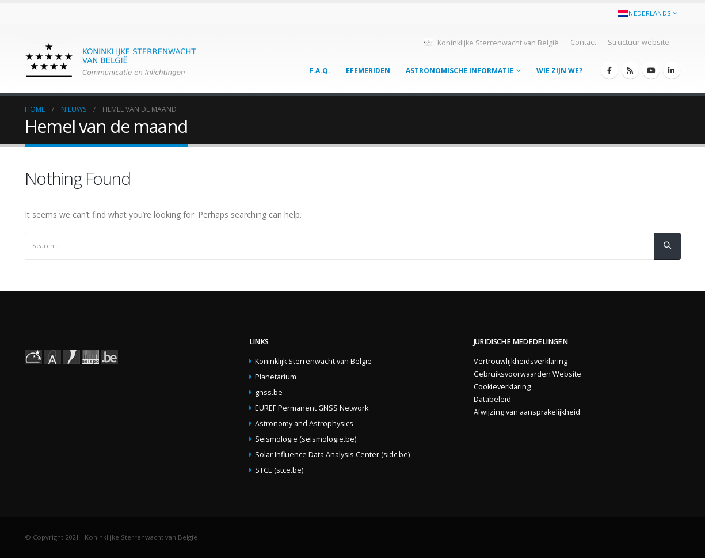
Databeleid (492, 399)
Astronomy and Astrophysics (304, 423)
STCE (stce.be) (279, 470)
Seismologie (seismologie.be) (305, 439)
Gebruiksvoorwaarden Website (527, 374)
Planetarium (275, 377)
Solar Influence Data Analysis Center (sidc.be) (332, 455)
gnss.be (269, 392)
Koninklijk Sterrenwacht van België (313, 361)
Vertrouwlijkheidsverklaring (520, 361)
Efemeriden (368, 70)
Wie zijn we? (559, 70)
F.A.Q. (319, 70)
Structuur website (638, 42)
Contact (583, 42)
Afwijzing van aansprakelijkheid (527, 412)
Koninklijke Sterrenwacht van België (490, 42)
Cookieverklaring (502, 387)
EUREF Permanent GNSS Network (311, 408)
